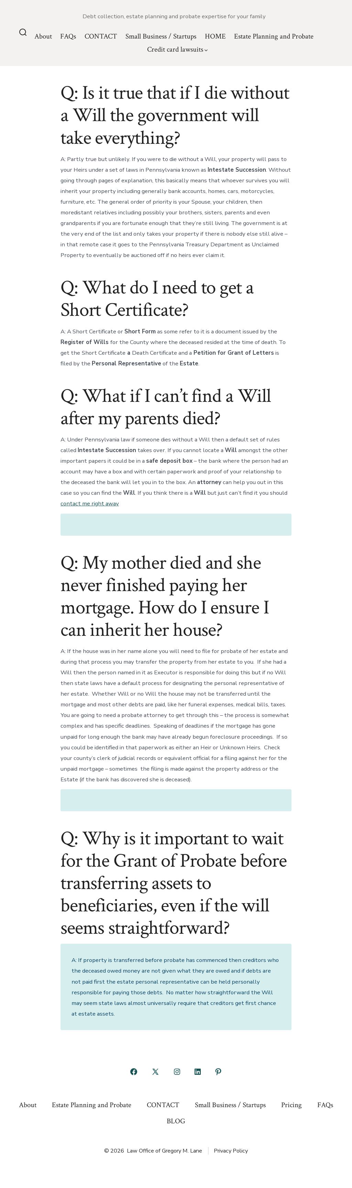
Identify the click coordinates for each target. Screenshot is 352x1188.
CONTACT (101, 36)
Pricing (291, 1105)
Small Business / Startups (160, 36)
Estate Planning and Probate (274, 36)
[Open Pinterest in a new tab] (218, 1071)
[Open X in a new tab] (155, 1071)
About (43, 36)
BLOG (176, 1121)
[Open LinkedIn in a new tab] (197, 1071)
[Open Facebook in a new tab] (133, 1071)
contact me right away (89, 503)
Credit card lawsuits (177, 49)
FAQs (68, 36)
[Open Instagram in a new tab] (177, 1071)
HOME (215, 36)
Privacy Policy (231, 1151)
